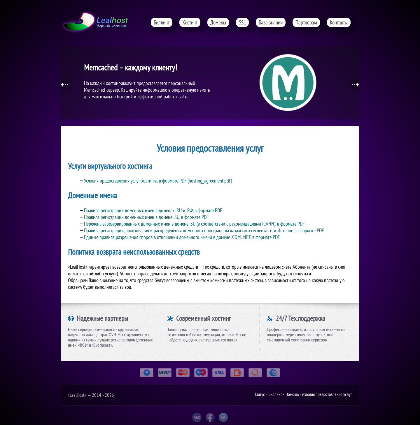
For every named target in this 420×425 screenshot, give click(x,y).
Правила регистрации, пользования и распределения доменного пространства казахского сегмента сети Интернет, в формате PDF (204, 230)
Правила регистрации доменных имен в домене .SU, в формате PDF (146, 217)
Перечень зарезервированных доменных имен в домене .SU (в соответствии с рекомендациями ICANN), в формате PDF (194, 223)
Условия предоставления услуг (327, 394)
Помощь (292, 394)
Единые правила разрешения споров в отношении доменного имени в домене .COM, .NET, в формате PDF (182, 237)
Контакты (339, 22)
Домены (218, 22)
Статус (260, 394)
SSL (242, 22)
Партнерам (306, 22)
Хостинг (189, 22)
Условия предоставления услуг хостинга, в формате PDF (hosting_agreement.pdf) (158, 180)
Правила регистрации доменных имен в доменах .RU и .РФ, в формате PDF (153, 210)
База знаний (271, 22)
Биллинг (161, 22)
